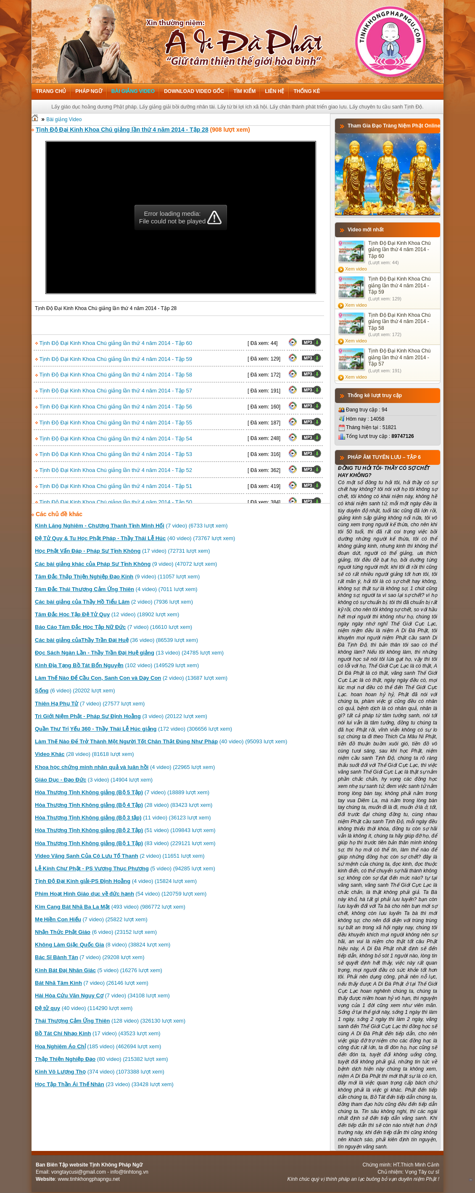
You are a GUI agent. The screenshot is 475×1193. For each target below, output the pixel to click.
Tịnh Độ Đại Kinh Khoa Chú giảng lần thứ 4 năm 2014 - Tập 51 (113, 486)
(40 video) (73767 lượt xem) (135, 538)
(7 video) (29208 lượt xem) (89, 957)
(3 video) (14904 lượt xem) (94, 780)
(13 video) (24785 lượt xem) (129, 653)
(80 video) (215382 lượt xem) (101, 1059)
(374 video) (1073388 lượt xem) (99, 1071)
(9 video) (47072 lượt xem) (126, 564)
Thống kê (306, 91)
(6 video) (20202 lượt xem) (75, 690)
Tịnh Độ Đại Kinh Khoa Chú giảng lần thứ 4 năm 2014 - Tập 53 (113, 454)
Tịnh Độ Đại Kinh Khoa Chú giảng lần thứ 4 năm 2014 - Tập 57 (113, 390)
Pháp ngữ (88, 91)
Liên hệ (274, 91)
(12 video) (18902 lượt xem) (107, 614)
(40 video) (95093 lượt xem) (161, 741)
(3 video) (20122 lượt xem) (121, 716)
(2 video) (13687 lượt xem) (131, 678)
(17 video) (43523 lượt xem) (98, 1033)
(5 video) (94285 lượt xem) (125, 868)
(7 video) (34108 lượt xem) (102, 995)
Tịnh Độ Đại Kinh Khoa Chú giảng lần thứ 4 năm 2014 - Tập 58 (113, 374)
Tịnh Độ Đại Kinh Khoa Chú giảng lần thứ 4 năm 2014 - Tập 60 (113, 343)
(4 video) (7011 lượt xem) (116, 589)
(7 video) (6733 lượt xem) (131, 525)
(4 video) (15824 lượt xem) (116, 881)
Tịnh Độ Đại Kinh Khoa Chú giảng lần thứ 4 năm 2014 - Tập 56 (113, 406)
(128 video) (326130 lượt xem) (110, 1021)
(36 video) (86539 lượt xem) (116, 640)
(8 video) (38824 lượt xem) (102, 944)
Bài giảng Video (133, 91)
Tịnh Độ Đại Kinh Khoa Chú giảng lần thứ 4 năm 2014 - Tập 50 (113, 502)
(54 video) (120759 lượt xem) (120, 894)
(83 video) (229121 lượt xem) (125, 843)
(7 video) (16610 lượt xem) (113, 627)
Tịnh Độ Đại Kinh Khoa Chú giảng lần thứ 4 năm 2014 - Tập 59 (113, 359)
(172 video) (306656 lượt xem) (133, 729)
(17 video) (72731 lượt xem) (122, 551)
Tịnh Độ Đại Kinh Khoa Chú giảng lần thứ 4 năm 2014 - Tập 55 (113, 422)
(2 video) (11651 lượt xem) (120, 856)
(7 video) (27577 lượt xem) (90, 703)
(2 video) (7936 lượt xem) (114, 602)
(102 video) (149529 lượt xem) (117, 665)
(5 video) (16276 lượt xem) (98, 970)
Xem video (356, 268)
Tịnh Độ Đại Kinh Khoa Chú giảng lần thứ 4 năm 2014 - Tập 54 (113, 438)
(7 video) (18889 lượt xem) (122, 792)
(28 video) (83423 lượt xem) (123, 805)
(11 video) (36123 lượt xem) (123, 817)
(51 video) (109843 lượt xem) (125, 830)
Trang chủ (51, 91)
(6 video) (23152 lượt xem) (96, 932)
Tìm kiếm (244, 91)
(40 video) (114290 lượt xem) (83, 1008)
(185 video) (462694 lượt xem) (98, 1046)
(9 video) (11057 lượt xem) (117, 576)
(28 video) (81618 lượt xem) (84, 754)
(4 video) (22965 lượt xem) (125, 767)
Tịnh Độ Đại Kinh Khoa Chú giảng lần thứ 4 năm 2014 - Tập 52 (113, 470)
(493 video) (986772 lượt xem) (110, 907)
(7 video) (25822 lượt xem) (91, 919)
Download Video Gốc (194, 91)
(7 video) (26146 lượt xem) (91, 983)
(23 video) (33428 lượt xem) (104, 1084)
